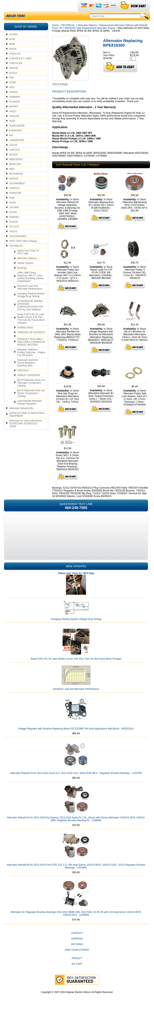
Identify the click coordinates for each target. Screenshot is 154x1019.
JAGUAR (14, 125)
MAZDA (13, 164)
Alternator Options (27, 267)
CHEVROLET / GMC (20, 67)
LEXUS (13, 154)
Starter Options (25, 272)
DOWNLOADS (25, 337)
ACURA (13, 43)
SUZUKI (13, 231)
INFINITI (13, 116)
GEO (12, 96)
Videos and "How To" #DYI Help (28, 261)
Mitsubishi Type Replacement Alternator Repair (90, 37)
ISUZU (12, 120)
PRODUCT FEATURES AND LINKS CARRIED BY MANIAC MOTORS (31, 351)
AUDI (12, 48)
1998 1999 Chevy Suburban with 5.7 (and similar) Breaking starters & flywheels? (30, 286)
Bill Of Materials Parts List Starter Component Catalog (31, 402)
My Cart (77, 973)
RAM (12, 207)
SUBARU (14, 226)
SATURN (14, 216)
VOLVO (13, 240)
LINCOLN (14, 159)
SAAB (12, 212)
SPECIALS (23, 379)
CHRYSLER (15, 72)
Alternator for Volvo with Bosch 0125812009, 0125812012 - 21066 (25, 433)
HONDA (13, 101)
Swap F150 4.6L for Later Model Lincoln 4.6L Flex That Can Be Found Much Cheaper (31, 328)
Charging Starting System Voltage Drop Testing (31, 304)
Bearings (22, 277)
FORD (12, 92)
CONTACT (77, 942)
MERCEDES (16, 168)
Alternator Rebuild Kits (21, 417)
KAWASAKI (15, 140)
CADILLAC (15, 63)
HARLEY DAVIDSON (28, 384)
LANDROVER (16, 149)
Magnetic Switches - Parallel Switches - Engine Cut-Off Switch (31, 362)
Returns (77, 953)
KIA (11, 144)
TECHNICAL (16, 255)
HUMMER (14, 106)
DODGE (13, 77)
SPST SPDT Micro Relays (23, 250)
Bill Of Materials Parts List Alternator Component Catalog (31, 392)
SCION (13, 221)
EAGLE (13, 82)
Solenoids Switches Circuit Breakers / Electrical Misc (27, 372)
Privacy (77, 967)
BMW (12, 53)
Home (55, 34)
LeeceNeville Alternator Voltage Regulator (29, 411)
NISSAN (13, 188)
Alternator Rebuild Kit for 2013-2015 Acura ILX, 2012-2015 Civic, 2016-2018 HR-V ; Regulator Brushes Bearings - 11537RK (76, 782)
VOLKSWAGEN (17, 245)
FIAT (11, 87)
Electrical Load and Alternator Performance (29, 297)
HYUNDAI (14, 111)
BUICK (13, 58)
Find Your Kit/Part (77, 959)
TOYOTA (14, 236)
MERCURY (15, 173)
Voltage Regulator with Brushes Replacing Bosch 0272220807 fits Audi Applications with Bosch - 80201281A (76, 738)
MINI (11, 178)
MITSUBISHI (16, 183)
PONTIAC (14, 197)
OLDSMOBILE (17, 192)
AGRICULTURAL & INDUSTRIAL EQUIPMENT (27, 424)
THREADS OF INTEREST (31, 341)
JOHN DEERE (17, 135)
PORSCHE (15, 202)
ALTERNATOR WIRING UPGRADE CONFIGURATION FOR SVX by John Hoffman (30, 314)
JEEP (12, 130)
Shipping (77, 948)
